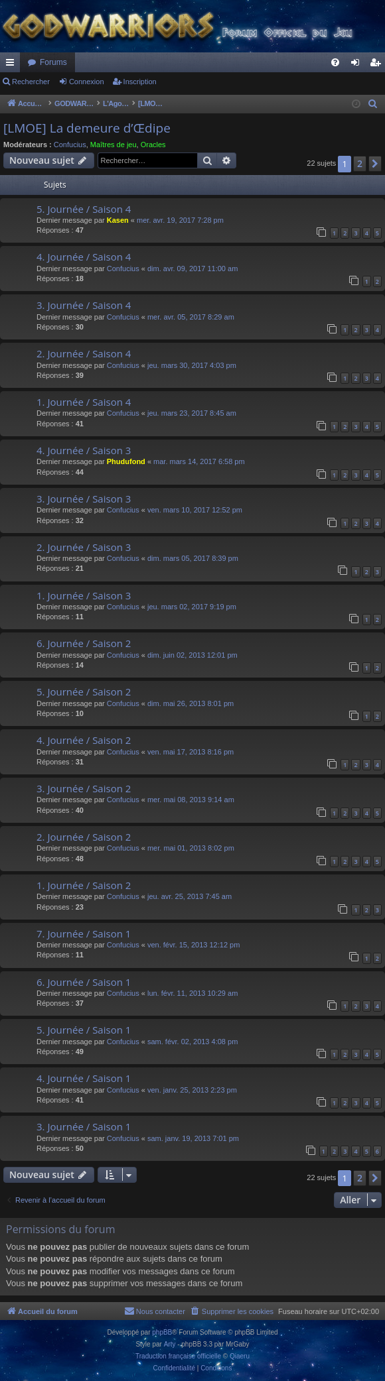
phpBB (162, 1332)
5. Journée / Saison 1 (84, 1029)
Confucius (70, 145)
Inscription (140, 82)
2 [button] (359, 163)
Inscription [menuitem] (378, 65)
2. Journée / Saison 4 (84, 353)
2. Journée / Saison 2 (84, 836)
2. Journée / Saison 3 (84, 547)
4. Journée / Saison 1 (84, 1078)
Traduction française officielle (178, 1356)
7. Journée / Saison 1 (84, 933)
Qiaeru (240, 1356)
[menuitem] (335, 62)
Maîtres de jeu (113, 145)
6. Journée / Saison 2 (84, 643)
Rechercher (31, 82)
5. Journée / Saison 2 (84, 691)
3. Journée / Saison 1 (84, 1126)
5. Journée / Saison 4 (84, 208)
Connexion (86, 82)
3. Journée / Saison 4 (84, 305)
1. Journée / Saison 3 (84, 595)
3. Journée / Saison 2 (84, 788)
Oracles (153, 145)
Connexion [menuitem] (358, 65)
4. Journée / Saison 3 (84, 450)
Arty (170, 1344)
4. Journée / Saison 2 (84, 740)
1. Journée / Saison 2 (84, 885)
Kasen (118, 220)
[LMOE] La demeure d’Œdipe (87, 128)
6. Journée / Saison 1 (84, 982)
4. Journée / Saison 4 (84, 256)
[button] (375, 164)
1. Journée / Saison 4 (84, 401)
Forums (53, 62)
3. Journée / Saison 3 (84, 498)
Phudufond (126, 461)
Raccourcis (12, 65)
